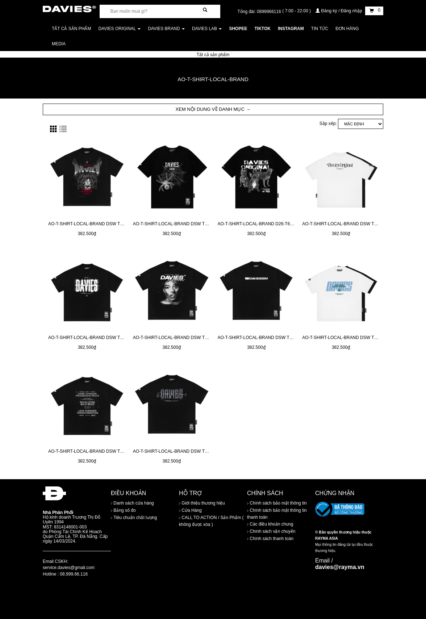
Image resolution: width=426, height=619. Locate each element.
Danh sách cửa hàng (132, 503)
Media (59, 43)
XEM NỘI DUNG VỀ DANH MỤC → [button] (213, 109)
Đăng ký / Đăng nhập (339, 10)
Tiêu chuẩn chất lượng (134, 517)
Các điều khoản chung (270, 524)
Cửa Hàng (190, 510)
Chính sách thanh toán (270, 538)
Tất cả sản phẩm (71, 28)
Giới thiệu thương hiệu (202, 503)
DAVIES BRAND (166, 28)
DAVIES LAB (207, 28)
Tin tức (319, 28)
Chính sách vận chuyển (271, 531)
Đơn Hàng (347, 28)
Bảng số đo (123, 510)
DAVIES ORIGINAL (119, 28)
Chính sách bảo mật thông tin (277, 503)
